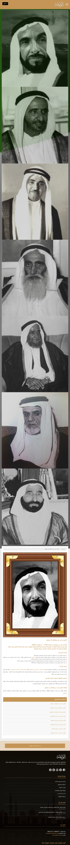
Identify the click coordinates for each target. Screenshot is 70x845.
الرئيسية (63, 549)
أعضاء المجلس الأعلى (60, 782)
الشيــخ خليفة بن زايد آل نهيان (58, 708)
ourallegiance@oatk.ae (52, 833)
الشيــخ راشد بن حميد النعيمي (58, 720)
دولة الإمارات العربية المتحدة (18, 670)
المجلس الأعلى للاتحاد (49, 648)
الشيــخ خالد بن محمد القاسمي (58, 716)
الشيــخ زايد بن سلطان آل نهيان (58, 704)
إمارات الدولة (62, 788)
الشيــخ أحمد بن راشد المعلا (59, 729)
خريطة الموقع (62, 797)
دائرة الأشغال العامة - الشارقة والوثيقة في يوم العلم (52, 812)
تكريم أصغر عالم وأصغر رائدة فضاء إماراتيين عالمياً (53, 807)
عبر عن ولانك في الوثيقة (35, 746)
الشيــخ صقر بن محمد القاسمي (58, 725)
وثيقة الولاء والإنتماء (60, 791)
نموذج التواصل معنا (57, 835)
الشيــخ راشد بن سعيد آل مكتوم (58, 712)
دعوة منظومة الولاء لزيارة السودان (57, 817)
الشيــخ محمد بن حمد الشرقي (58, 733)
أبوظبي (33, 657)
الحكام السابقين (62, 785)
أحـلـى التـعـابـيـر (61, 794)
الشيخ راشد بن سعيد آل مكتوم (38, 670)
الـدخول (5, 4)
